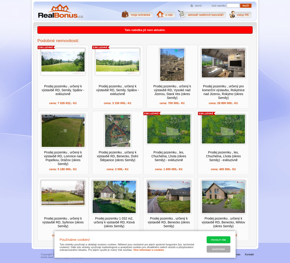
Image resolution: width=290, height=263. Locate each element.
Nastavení (218, 249)
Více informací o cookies (148, 250)
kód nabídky (219, 5)
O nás (236, 254)
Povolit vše (218, 240)
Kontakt (249, 254)
